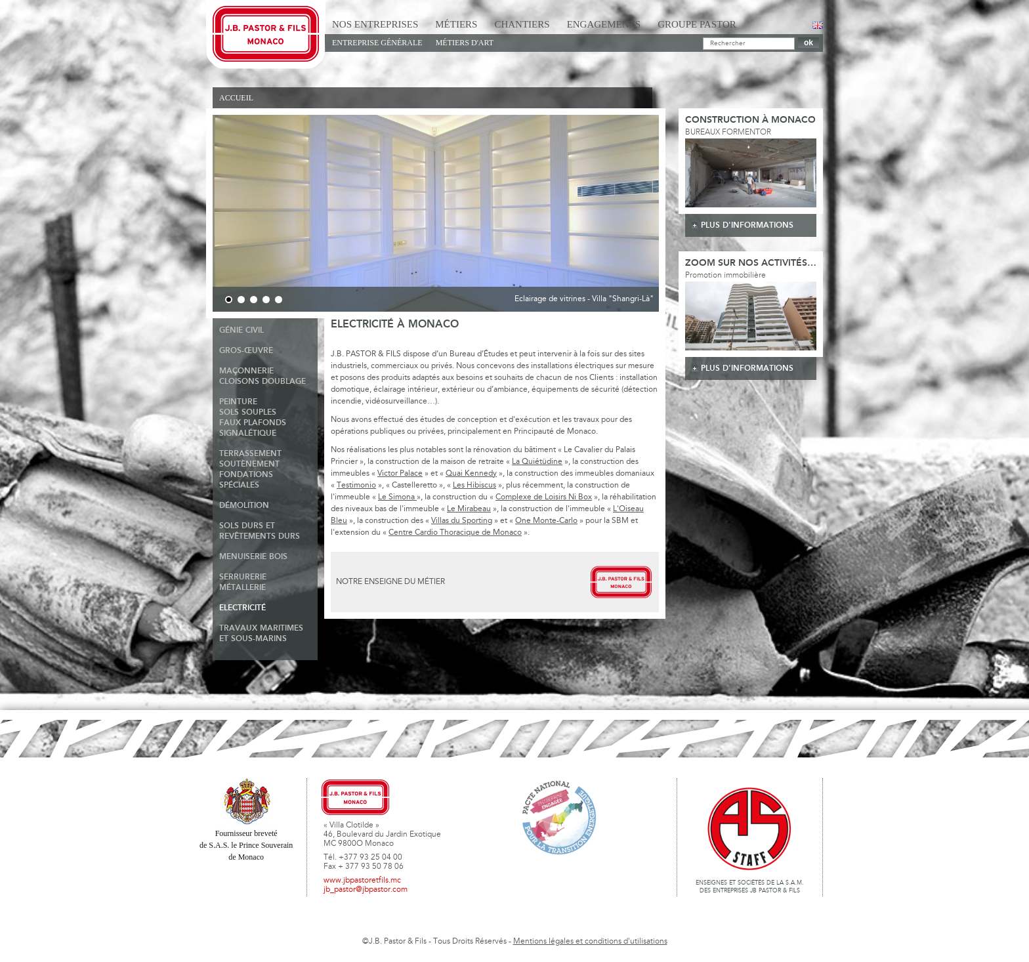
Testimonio (356, 486)
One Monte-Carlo (546, 521)
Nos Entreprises (375, 24)
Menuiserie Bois (253, 557)
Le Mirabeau (469, 509)
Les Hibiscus (474, 486)
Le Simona (397, 497)
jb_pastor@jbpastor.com (366, 889)
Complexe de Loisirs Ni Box (543, 497)
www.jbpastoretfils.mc (362, 880)
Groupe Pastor (697, 24)
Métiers (456, 24)
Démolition (244, 505)
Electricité (242, 608)
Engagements (604, 24)
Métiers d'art (465, 42)
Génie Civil (241, 330)
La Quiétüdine (537, 462)
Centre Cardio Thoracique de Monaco (455, 533)
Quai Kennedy (471, 474)
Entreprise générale (377, 42)
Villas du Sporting (461, 521)
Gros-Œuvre (246, 350)
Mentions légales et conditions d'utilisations (590, 941)
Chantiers (521, 24)
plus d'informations (747, 225)
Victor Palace (400, 474)
